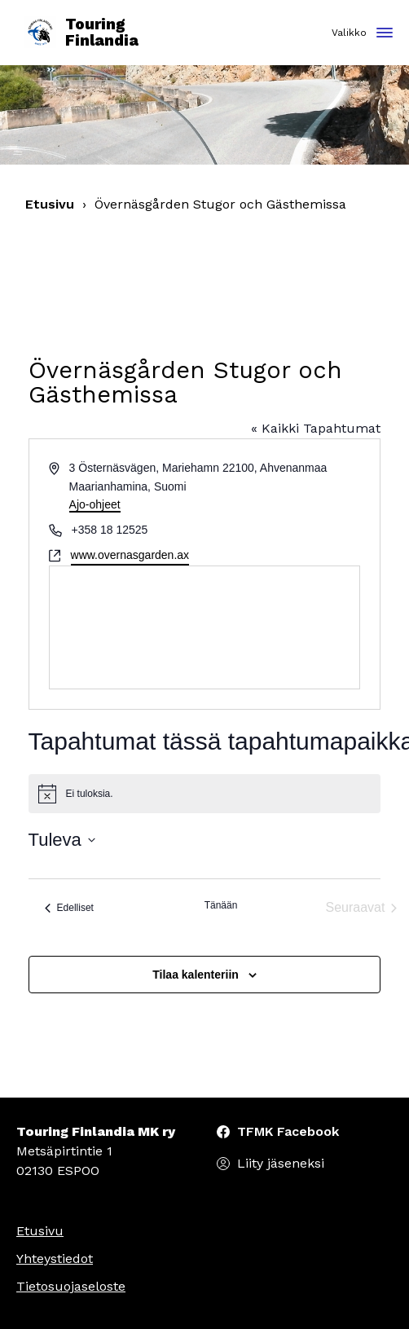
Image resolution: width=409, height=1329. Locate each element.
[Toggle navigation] (384, 34)
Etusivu (49, 204)
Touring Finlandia (81, 33)
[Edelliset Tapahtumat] (69, 908)
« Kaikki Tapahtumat (315, 428)
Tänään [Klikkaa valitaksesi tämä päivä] (221, 905)
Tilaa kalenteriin (195, 974)
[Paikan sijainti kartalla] (205, 627)
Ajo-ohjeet (95, 504)
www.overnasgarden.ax (130, 554)
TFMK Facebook (288, 1131)
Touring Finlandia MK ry (95, 1131)
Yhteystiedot (54, 1258)
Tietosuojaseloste (70, 1286)
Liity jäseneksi (280, 1163)
